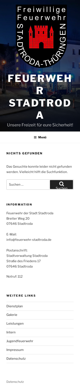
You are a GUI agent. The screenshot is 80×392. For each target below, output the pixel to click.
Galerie (11, 315)
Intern (11, 332)
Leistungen (15, 323)
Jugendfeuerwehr (19, 341)
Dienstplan (14, 306)
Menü (40, 137)
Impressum (15, 350)
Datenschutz (16, 359)
